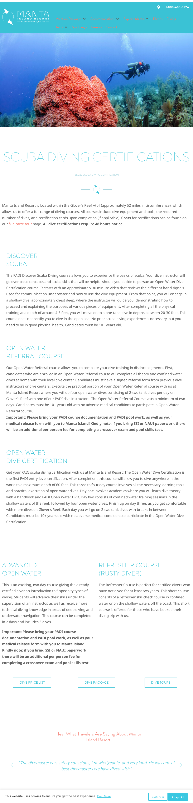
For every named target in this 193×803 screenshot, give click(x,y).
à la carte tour (20, 223)
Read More (104, 797)
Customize (157, 797)
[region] (96, 797)
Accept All (178, 797)
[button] (71, 19)
